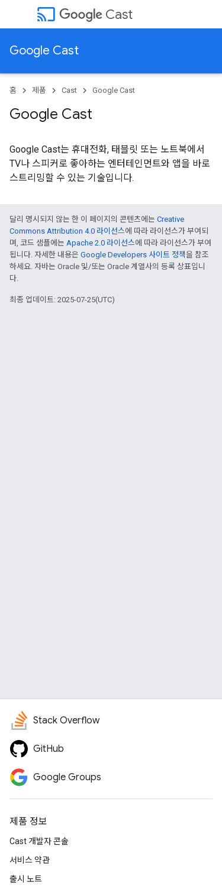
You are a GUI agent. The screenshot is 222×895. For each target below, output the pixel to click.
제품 (39, 90)
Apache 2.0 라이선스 (100, 242)
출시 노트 (25, 879)
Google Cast (44, 50)
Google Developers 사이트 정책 (133, 254)
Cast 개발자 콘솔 (39, 841)
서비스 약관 (29, 860)
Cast (96, 14)
